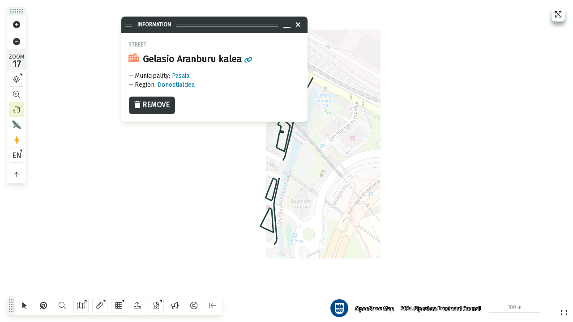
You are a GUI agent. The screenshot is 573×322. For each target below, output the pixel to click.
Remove (152, 105)
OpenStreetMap (372, 306)
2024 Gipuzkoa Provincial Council (438, 306)
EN (16, 155)
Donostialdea (176, 85)
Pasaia (180, 76)
